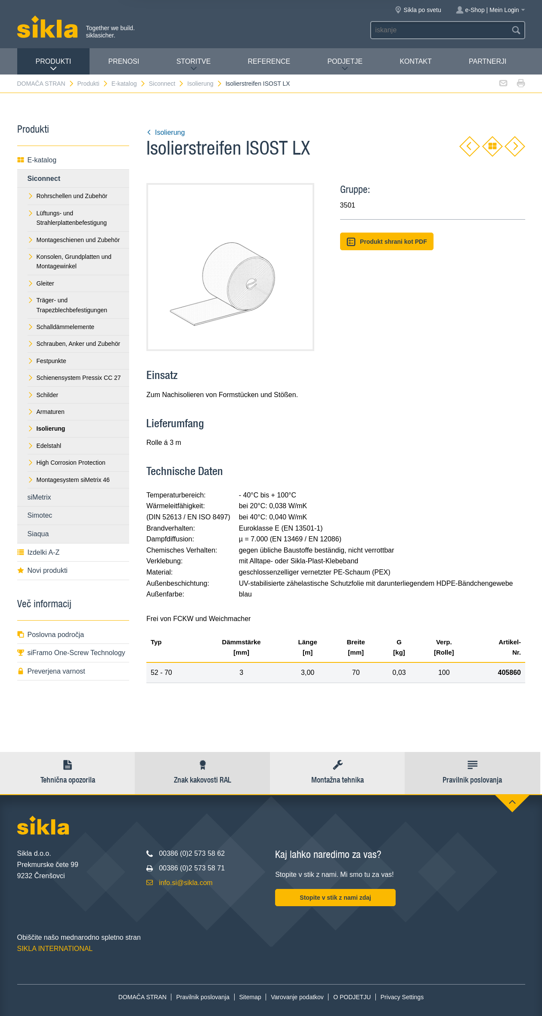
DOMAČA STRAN (45, 83)
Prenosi (123, 61)
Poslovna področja (50, 634)
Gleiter (41, 283)
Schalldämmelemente (61, 326)
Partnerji (487, 61)
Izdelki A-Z (38, 552)
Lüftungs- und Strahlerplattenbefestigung (67, 218)
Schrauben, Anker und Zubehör (74, 343)
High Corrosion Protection (66, 462)
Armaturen (46, 411)
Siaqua (38, 534)
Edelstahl (45, 445)
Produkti (53, 65)
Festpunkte (47, 360)
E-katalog (128, 83)
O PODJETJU (352, 997)
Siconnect (166, 83)
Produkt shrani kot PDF (387, 241)
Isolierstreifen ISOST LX (258, 83)
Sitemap (250, 997)
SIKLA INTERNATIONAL (55, 948)
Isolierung (205, 83)
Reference (269, 61)
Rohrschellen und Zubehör (68, 196)
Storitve (194, 65)
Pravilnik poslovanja (202, 997)
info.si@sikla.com (186, 882)
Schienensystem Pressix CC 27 (74, 377)
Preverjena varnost (51, 671)
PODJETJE (344, 65)
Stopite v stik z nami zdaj (335, 897)
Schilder (43, 394)
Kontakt (415, 61)
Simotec (40, 515)
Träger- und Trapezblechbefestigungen (68, 305)
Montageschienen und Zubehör (74, 239)
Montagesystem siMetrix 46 (69, 479)
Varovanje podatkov (297, 997)
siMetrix (39, 497)
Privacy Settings (402, 997)
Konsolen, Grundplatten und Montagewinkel (69, 261)
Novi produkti (42, 570)
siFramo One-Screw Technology (71, 652)
